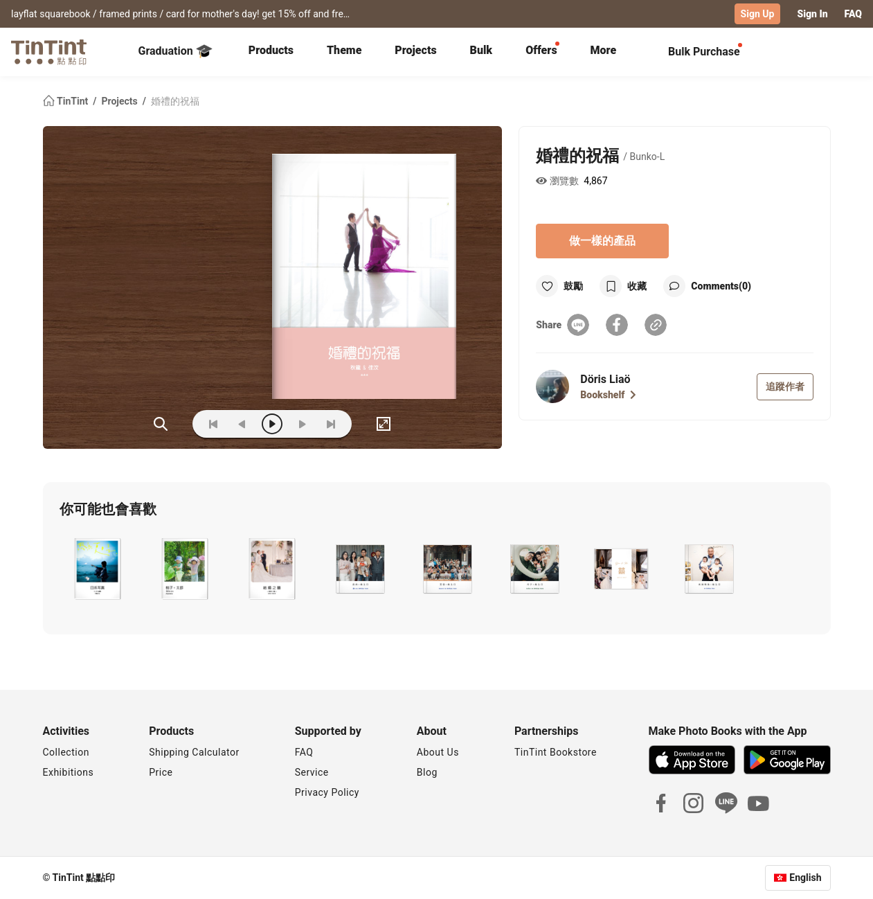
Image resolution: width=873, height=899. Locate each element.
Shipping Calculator (194, 752)
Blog (427, 772)
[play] (272, 424)
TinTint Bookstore (555, 752)
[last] (331, 423)
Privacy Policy (327, 792)
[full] (383, 423)
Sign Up (758, 13)
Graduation (175, 51)
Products (271, 50)
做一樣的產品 (602, 240)
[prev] (242, 423)
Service (312, 772)
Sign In (812, 13)
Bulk (481, 50)
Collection (66, 752)
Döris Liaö (605, 379)
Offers (541, 50)
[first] (213, 423)
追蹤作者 (785, 386)
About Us (438, 752)
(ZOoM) (160, 423)
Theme (344, 50)
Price (160, 772)
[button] (97, 568)
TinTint (67, 101)
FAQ (853, 13)
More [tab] (604, 50)
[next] (301, 423)
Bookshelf (608, 394)
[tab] (271, 52)
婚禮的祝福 (175, 101)
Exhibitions (68, 772)
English (805, 877)
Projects (415, 50)
